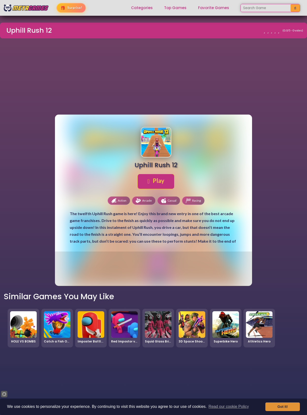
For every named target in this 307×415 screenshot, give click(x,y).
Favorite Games (213, 8)
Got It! (282, 407)
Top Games (175, 8)
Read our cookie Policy (228, 406)
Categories (142, 8)
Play (156, 180)
